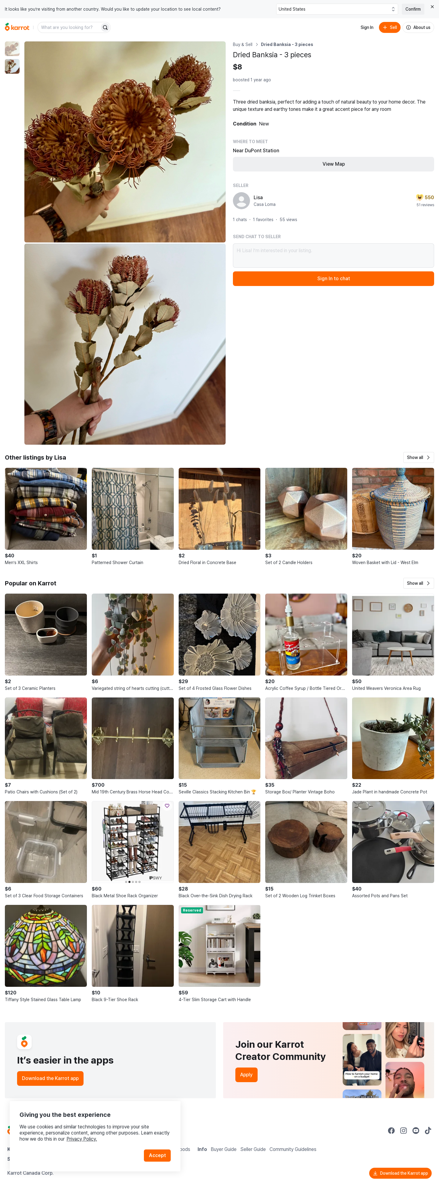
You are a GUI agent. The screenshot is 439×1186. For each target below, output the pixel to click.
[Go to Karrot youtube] (415, 1130)
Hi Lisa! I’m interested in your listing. (333, 255)
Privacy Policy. (81, 1139)
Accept (157, 1155)
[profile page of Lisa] (241, 200)
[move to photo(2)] (12, 66)
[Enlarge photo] (125, 141)
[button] (418, 457)
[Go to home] (17, 27)
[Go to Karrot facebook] (391, 1130)
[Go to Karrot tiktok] (428, 1130)
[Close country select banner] (432, 6)
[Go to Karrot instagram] (403, 1130)
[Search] (105, 27)
